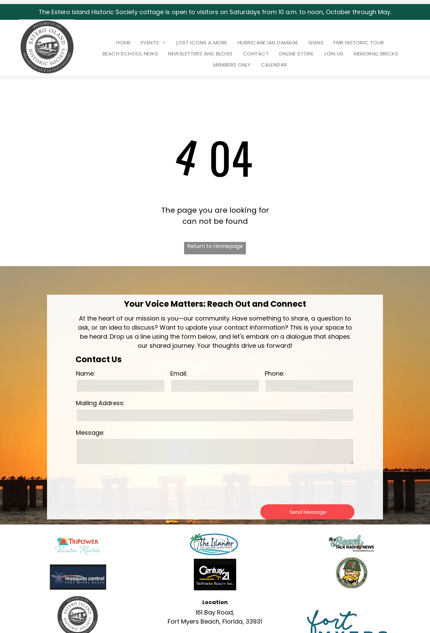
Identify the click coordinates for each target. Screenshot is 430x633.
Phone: (275, 373)
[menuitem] (123, 42)
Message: (90, 432)
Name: (85, 373)
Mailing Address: (100, 403)
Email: (178, 373)
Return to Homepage (215, 246)
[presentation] (127, 484)
